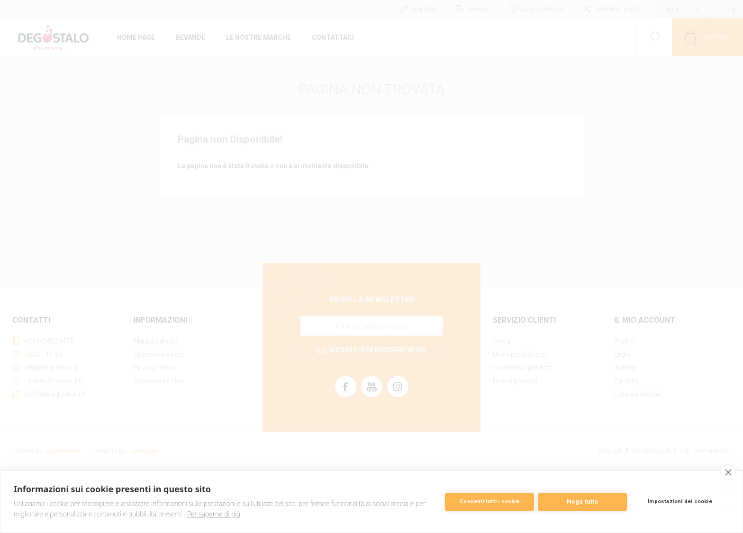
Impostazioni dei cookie (680, 501)
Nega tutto (582, 501)
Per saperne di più (213, 513)
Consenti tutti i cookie (489, 501)
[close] (728, 472)
